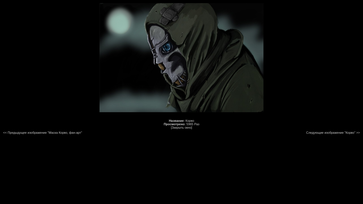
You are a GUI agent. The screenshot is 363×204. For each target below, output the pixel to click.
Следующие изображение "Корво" (330, 132)
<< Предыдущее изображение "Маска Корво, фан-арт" (42, 132)
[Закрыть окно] (181, 127)
